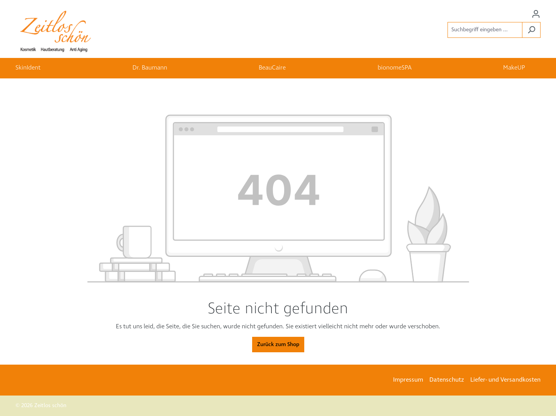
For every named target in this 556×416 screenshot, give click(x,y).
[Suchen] (531, 30)
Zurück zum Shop (278, 344)
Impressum (408, 380)
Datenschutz (446, 380)
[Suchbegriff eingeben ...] (485, 30)
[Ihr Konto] (536, 14)
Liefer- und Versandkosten (505, 380)
